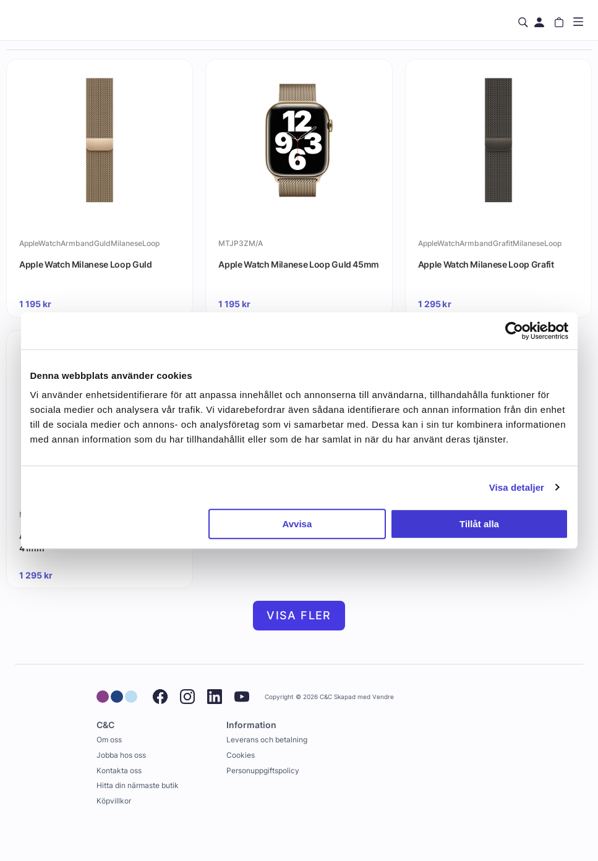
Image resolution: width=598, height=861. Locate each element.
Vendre (383, 696)
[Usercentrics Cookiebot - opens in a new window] (514, 330)
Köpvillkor (113, 800)
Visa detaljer (516, 487)
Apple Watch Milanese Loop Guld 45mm (298, 264)
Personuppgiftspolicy (262, 770)
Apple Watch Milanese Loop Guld (85, 264)
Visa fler (299, 615)
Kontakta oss (119, 770)
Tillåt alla (479, 524)
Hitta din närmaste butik (137, 785)
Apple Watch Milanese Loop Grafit (486, 264)
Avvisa (297, 524)
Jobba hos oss (121, 755)
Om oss (109, 739)
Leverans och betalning (266, 739)
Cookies (240, 755)
